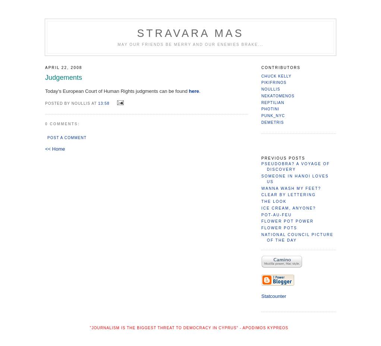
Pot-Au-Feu (276, 215)
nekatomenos (278, 96)
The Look (273, 201)
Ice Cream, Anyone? (288, 208)
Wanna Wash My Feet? (291, 188)
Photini (270, 109)
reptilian (272, 103)
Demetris (272, 122)
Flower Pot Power (287, 221)
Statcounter (273, 296)
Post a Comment (66, 138)
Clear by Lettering (288, 195)
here (194, 91)
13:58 (103, 103)
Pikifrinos (274, 83)
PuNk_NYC (273, 116)
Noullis (270, 89)
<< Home (55, 149)
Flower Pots (279, 228)
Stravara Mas (190, 33)
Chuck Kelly (276, 76)
